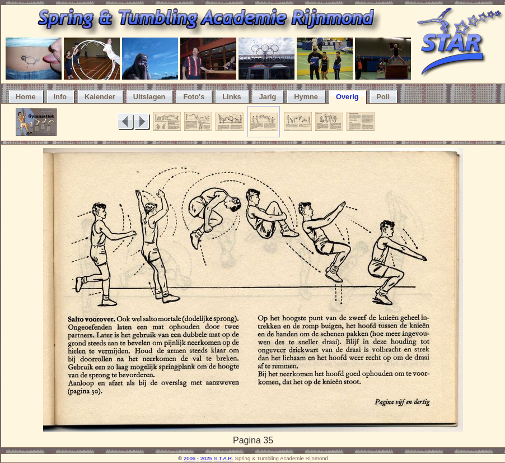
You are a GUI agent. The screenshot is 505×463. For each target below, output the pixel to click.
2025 (206, 458)
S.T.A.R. (223, 458)
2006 (189, 458)
